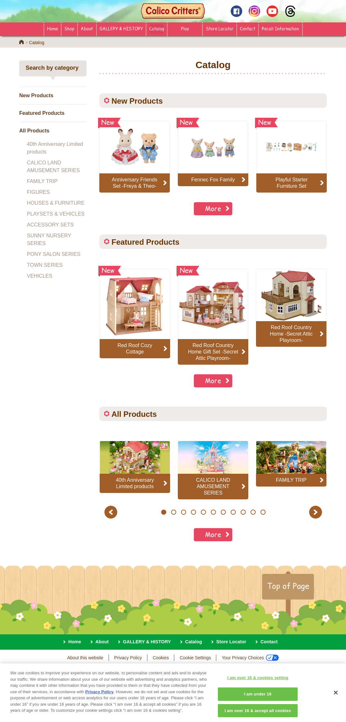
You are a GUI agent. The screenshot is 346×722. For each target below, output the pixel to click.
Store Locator (220, 28)
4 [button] (193, 512)
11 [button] (263, 512)
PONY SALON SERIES (53, 254)
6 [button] (213, 512)
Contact (247, 28)
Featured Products (41, 113)
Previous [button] (111, 512)
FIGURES (38, 192)
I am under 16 (258, 698)
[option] (135, 313)
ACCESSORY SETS (50, 224)
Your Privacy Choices (250, 658)
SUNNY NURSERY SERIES (49, 239)
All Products (34, 130)
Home (52, 28)
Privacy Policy (128, 657)
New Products (36, 95)
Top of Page (288, 585)
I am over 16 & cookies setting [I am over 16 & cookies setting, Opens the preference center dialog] (257, 681)
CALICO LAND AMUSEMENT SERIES (53, 166)
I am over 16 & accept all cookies (258, 714)
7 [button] (223, 512)
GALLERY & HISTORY (121, 28)
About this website (85, 657)
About (87, 28)
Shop (69, 28)
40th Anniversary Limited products (55, 148)
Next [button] (316, 512)
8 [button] (233, 512)
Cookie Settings (195, 657)
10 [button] (253, 512)
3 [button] (183, 512)
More (213, 208)
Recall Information (280, 28)
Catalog (156, 28)
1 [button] (163, 512)
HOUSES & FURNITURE (56, 203)
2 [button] (173, 512)
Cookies (161, 657)
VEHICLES (39, 276)
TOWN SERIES (45, 265)
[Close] (336, 697)
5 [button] (203, 512)
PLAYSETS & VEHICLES (56, 214)
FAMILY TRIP (42, 181)
